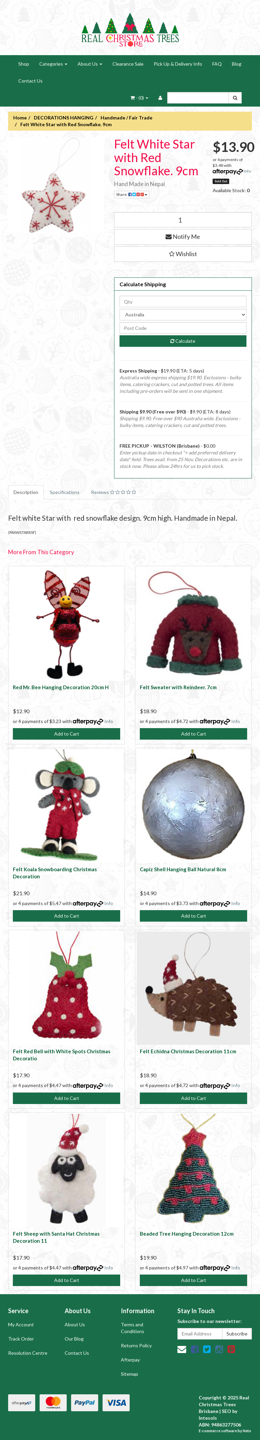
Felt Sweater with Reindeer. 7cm (178, 687)
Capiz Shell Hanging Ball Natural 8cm (183, 869)
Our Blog (74, 1339)
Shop (23, 64)
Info (247, 171)
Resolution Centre (27, 1353)
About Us (90, 64)
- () (139, 97)
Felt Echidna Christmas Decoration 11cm (188, 1051)
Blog (236, 64)
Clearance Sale (128, 64)
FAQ (217, 64)
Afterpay (130, 1360)
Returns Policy (136, 1345)
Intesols (208, 1418)
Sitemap (129, 1374)
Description (26, 492)
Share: (131, 194)
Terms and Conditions (132, 1328)
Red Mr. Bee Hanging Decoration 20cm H (61, 687)
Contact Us (30, 81)
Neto (247, 1430)
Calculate (182, 341)
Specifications (65, 492)
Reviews (113, 492)
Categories (53, 64)
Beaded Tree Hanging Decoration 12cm (187, 1234)
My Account (21, 1324)
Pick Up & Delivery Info (178, 64)
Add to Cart (66, 734)
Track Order (21, 1339)
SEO (226, 1411)
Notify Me (183, 236)
